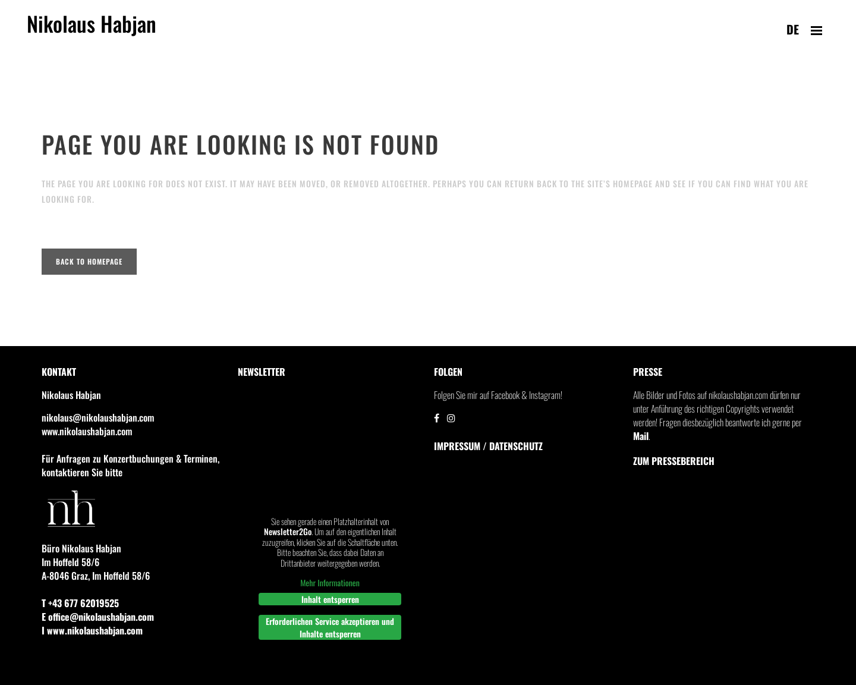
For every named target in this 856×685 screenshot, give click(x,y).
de (792, 29)
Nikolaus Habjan (91, 30)
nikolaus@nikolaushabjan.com (98, 417)
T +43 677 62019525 (80, 603)
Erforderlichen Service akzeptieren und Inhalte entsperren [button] (330, 627)
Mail (641, 436)
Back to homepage (89, 261)
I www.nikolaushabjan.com (92, 630)
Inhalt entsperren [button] (330, 599)
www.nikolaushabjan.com (87, 431)
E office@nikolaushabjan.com (98, 616)
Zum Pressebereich (674, 461)
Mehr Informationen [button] (330, 582)
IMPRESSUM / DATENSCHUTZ (488, 446)
